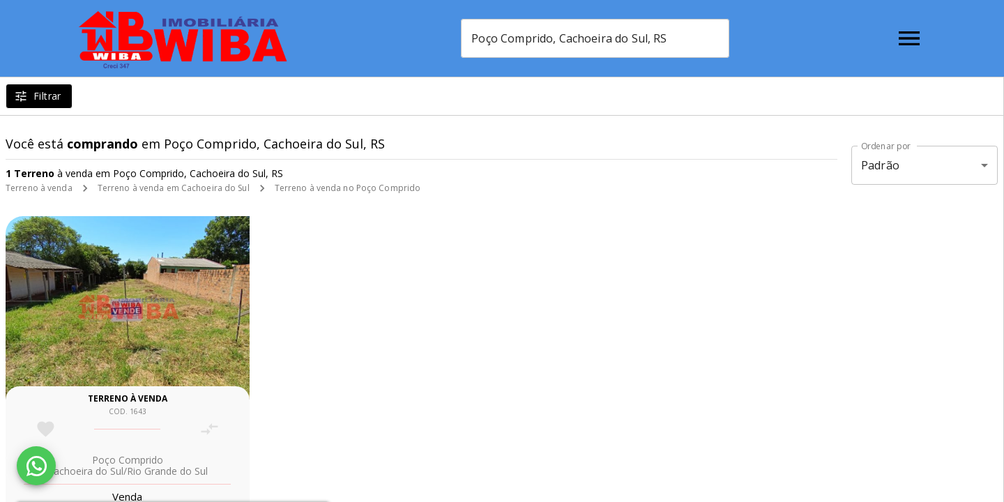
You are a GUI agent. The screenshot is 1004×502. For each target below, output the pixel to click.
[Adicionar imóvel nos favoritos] (45, 429)
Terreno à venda (39, 188)
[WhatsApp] (36, 465)
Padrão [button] (880, 165)
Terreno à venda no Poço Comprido (348, 188)
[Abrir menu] (909, 38)
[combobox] (595, 38)
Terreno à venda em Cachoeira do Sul (174, 188)
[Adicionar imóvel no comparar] (209, 429)
